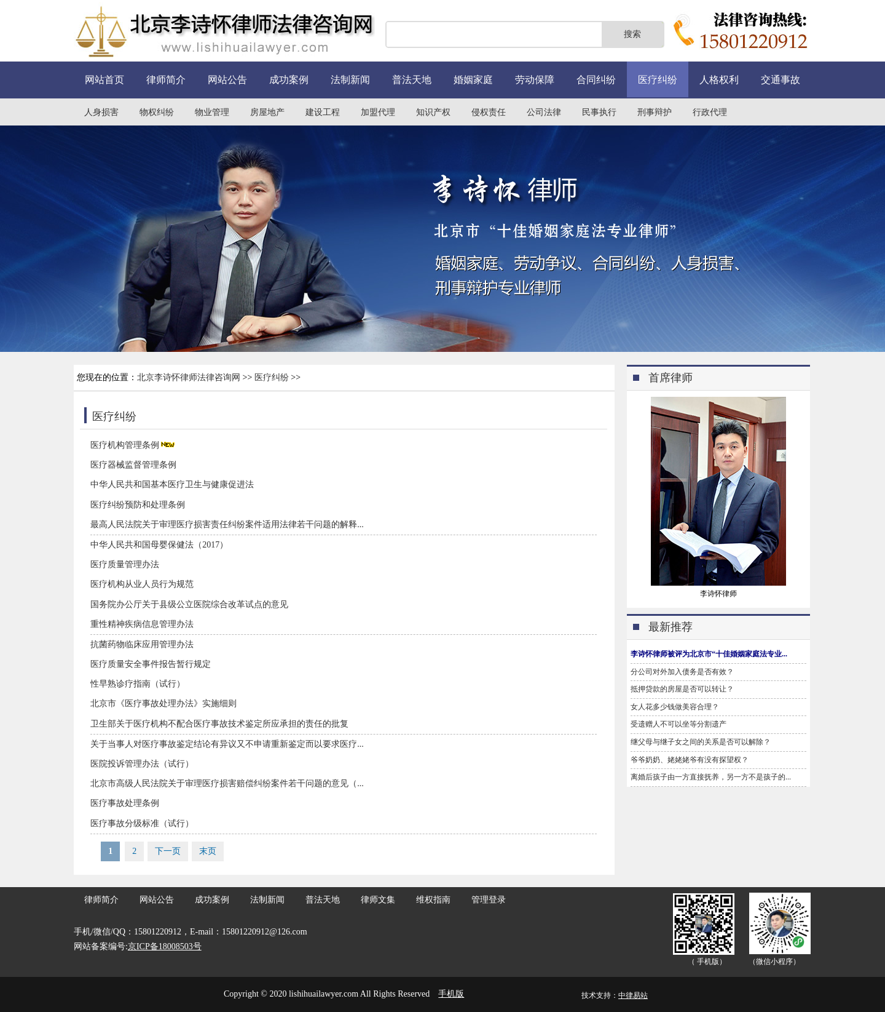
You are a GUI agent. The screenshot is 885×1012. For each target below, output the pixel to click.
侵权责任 (488, 112)
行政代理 (710, 112)
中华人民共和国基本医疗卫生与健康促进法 (172, 484)
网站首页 (104, 79)
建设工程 (322, 112)
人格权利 (719, 79)
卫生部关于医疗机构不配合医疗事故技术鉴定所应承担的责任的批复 (219, 723)
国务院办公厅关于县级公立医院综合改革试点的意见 (189, 604)
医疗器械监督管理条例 (133, 464)
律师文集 (378, 899)
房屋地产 (267, 112)
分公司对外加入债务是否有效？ (682, 671)
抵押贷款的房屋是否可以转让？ (682, 689)
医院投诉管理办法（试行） (142, 763)
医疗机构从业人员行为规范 (142, 584)
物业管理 (212, 112)
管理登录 (488, 899)
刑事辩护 (654, 112)
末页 (207, 851)
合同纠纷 (596, 79)
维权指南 (433, 899)
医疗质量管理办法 (124, 564)
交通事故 (780, 79)
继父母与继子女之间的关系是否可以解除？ (701, 742)
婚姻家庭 (473, 79)
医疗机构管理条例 (124, 445)
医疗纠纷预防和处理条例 (137, 504)
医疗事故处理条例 (124, 803)
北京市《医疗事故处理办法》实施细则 (163, 703)
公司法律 (544, 112)
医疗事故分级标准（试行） (142, 823)
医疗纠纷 (657, 79)
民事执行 (599, 112)
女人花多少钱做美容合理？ (675, 707)
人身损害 (101, 112)
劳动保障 (534, 79)
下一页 (168, 851)
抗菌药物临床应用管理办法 (142, 644)
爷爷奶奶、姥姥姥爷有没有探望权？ (690, 759)
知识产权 (433, 112)
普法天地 (411, 79)
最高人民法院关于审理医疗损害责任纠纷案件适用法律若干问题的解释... (227, 524)
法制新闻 (350, 79)
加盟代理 (378, 112)
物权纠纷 (157, 112)
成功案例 (289, 79)
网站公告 (227, 79)
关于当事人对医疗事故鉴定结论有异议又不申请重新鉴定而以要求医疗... (227, 744)
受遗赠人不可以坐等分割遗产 (678, 724)
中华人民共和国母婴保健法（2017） (159, 544)
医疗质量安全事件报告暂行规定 (150, 664)
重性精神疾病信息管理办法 (142, 624)
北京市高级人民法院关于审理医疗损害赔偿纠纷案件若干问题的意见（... (227, 783)
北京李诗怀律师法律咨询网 (188, 377)
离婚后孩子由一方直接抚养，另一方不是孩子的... (711, 777)
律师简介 (166, 79)
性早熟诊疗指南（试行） (137, 683)
